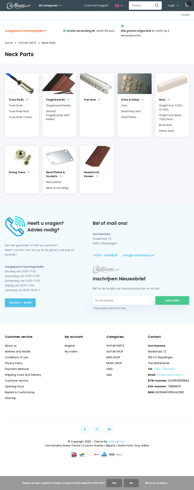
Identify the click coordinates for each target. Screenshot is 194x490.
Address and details (17, 351)
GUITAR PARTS (14, 16)
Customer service (16, 380)
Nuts (164, 100)
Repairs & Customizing (19, 392)
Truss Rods (18, 100)
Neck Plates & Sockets (55, 174)
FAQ (116, 16)
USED (95, 16)
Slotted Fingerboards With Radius (58, 115)
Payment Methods (17, 369)
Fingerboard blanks (58, 105)
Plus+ (122, 441)
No (131, 483)
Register (70, 346)
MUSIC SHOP (78, 16)
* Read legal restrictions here (109, 308)
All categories (50, 5)
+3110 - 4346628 (105, 255)
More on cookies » (156, 483)
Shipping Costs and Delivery (23, 375)
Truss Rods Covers (20, 117)
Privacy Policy (14, 363)
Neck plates (53, 182)
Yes (114, 483)
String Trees (19, 172)
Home (9, 43)
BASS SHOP (58, 16)
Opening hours (14, 386)
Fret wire (92, 100)
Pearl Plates (128, 117)
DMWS (112, 441)
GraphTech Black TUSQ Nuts (170, 117)
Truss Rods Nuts (19, 111)
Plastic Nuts (166, 131)
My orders (71, 351)
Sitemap (10, 398)
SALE (106, 16)
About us (11, 346)
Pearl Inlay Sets (131, 111)
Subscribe (172, 300)
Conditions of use (16, 357)
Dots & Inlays (132, 100)
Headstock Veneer (91, 174)
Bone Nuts (165, 125)
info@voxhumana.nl (138, 255)
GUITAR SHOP (38, 16)
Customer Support (96, 5)
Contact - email (20, 302)
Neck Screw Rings (57, 188)
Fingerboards (57, 100)
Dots (124, 105)
